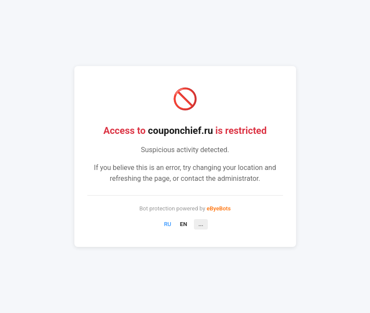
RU (167, 224)
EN (183, 224)
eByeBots (218, 208)
